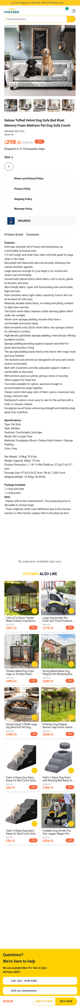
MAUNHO (24, 221)
